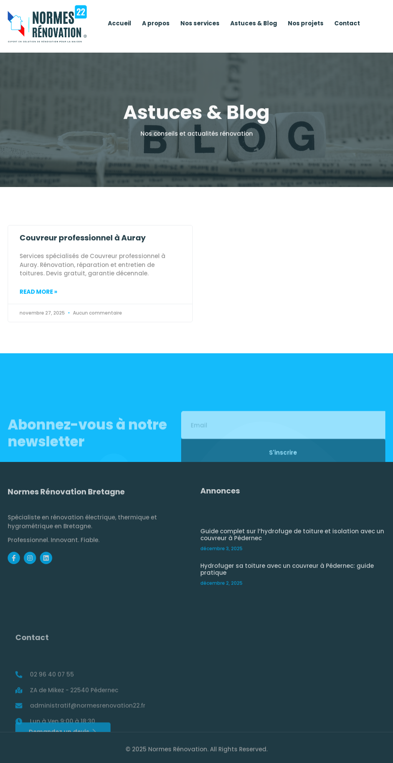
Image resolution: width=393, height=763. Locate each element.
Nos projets (306, 25)
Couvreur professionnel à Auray (83, 249)
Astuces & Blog (253, 25)
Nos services (200, 25)
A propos (156, 25)
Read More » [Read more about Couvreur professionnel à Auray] (38, 303)
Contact (347, 25)
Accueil (119, 25)
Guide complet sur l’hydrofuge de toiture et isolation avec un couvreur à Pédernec (292, 563)
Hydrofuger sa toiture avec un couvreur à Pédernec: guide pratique (287, 598)
